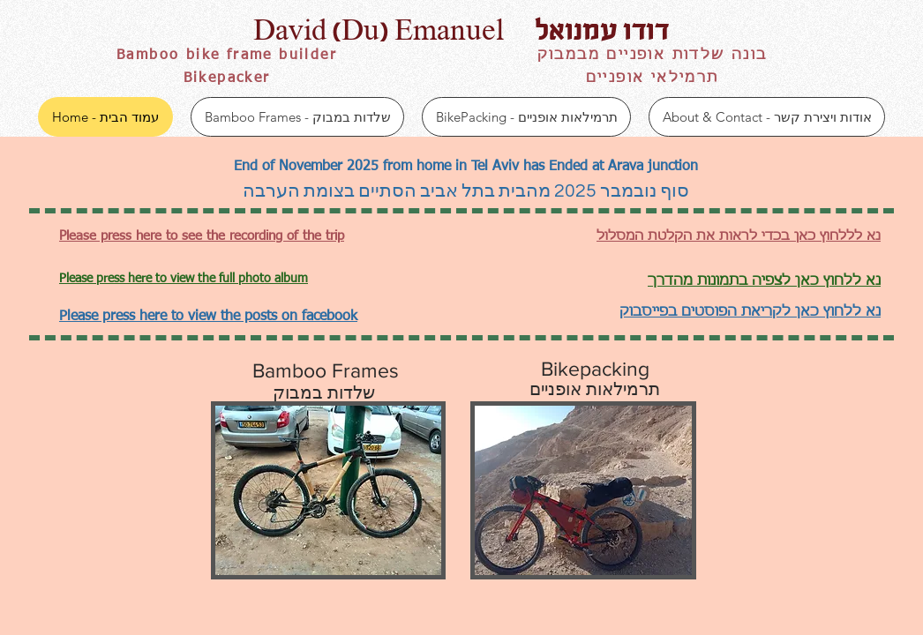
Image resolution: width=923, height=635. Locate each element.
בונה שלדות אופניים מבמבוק (652, 56)
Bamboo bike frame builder (226, 56)
